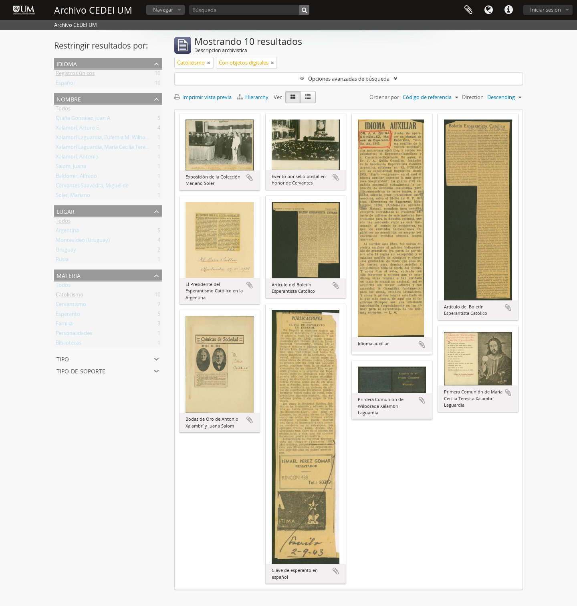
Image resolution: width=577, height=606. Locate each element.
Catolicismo (69, 296)
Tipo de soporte (80, 370)
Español (65, 84)
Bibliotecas (68, 344)
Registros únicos (75, 74)
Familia (64, 324)
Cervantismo (71, 305)
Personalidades (74, 334)
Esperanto (68, 315)
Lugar (65, 210)
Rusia (62, 260)
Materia (68, 275)
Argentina (67, 231)
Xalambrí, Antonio (77, 158)
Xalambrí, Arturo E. (78, 129)
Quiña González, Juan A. (83, 119)
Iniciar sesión (545, 9)
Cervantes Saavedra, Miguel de (92, 187)
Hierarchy (253, 97)
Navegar (163, 9)
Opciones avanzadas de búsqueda (348, 78)
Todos (63, 109)
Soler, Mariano (73, 196)
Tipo (62, 358)
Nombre (68, 98)
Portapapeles (468, 10)
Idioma (488, 10)
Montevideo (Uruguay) (83, 241)
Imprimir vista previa (203, 97)
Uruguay (66, 251)
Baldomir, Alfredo (76, 177)
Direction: (473, 97)
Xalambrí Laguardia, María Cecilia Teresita (105, 148)
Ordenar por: (384, 97)
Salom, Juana (71, 167)
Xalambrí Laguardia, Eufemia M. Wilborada (106, 138)
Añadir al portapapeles (250, 178)
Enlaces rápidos (508, 10)
